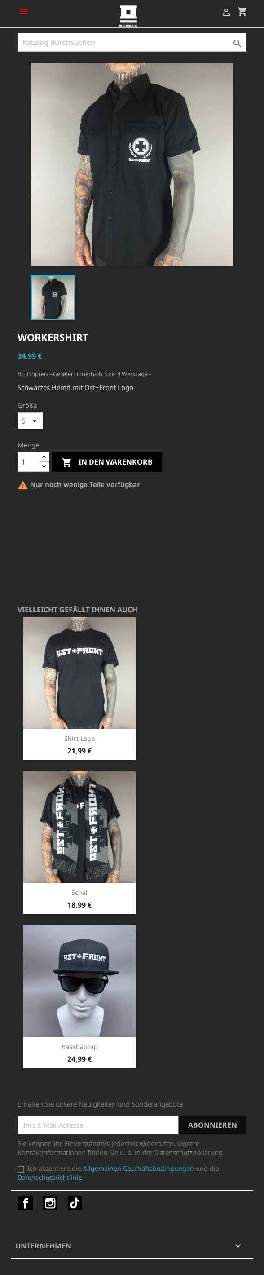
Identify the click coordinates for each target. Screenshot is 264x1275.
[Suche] (132, 42)
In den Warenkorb (107, 462)
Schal (79, 892)
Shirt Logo (79, 738)
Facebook (25, 1203)
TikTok (75, 1203)
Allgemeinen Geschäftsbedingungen (138, 1168)
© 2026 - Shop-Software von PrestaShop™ (132, 1263)
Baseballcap (80, 1046)
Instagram (50, 1203)
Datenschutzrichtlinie (50, 1177)
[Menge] (28, 462)
